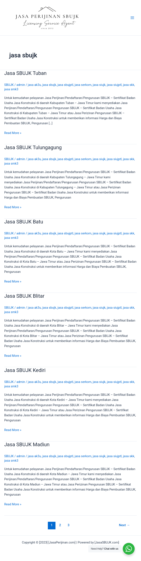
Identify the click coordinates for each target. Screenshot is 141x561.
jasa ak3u (34, 85)
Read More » (12, 132)
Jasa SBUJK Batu (23, 222)
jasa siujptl (114, 85)
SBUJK (9, 85)
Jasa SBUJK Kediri (25, 370)
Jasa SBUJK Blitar (24, 296)
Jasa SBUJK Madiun (27, 444)
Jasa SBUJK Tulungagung (33, 147)
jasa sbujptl (65, 85)
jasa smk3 (11, 89)
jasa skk (128, 85)
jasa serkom (83, 85)
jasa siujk (99, 85)
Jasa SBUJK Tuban (25, 73)
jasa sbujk (49, 85)
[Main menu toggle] (132, 17)
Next (124, 525)
